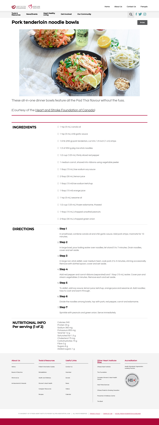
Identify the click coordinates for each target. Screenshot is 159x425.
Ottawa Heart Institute (104, 366)
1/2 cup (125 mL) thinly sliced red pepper (79, 155)
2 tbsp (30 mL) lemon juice (72, 176)
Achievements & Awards (19, 383)
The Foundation (102, 372)
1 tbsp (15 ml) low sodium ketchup (76, 183)
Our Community (84, 14)
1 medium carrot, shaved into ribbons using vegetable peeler (89, 162)
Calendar (68, 394)
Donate (68, 378)
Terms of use (107, 413)
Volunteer (68, 372)
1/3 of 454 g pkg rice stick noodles (76, 148)
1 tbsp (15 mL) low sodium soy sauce (77, 169)
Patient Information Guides (47, 366)
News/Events (31, 14)
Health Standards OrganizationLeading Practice (134, 367)
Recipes (41, 394)
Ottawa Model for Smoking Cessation (108, 390)
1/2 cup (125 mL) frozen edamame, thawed (81, 205)
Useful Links (71, 361)
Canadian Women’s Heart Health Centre (107, 378)
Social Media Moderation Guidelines (128, 413)
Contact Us (131, 6)
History (14, 366)
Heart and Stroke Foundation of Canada (64, 110)
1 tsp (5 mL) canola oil (69, 127)
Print (142, 22)
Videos (68, 389)
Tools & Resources (16, 14)
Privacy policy (95, 413)
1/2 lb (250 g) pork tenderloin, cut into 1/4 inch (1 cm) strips (88, 141)
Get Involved (66, 14)
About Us (118, 6)
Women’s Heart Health (45, 383)
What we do (15, 378)
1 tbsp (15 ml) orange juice (72, 190)
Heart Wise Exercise (103, 385)
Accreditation (131, 361)
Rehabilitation (43, 372)
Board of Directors (17, 372)
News (67, 383)
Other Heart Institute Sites (106, 361)
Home (107, 6)
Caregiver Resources (45, 389)
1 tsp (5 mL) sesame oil (71, 198)
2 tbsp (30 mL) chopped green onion (77, 219)
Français (144, 6)
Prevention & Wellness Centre (106, 396)
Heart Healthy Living (49, 14)
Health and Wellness (45, 378)
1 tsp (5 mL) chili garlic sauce (74, 134)
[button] (130, 14)
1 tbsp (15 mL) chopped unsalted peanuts (80, 212)
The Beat (100, 401)
